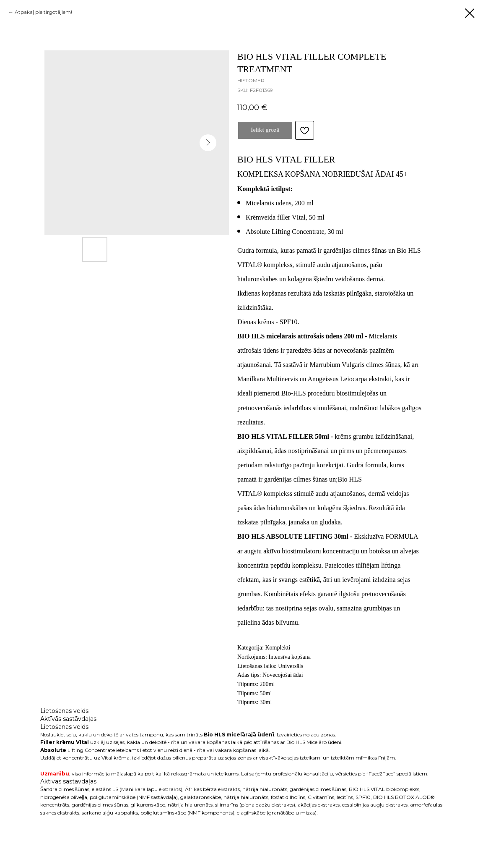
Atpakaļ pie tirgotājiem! (43, 12)
